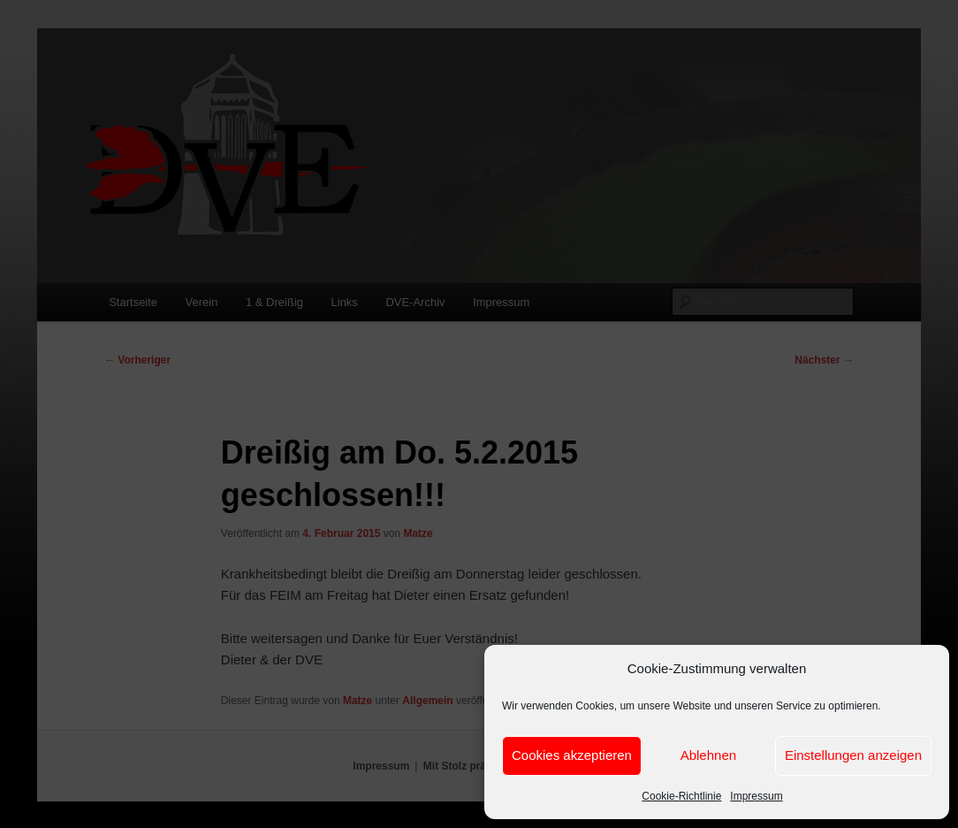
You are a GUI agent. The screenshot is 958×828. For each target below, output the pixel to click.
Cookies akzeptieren (572, 755)
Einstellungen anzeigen (853, 755)
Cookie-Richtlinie (681, 796)
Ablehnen (708, 755)
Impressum (756, 796)
